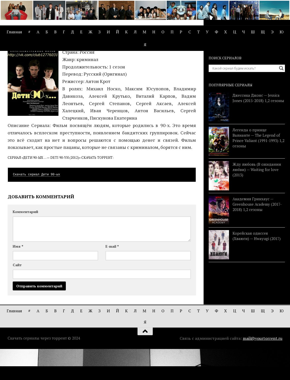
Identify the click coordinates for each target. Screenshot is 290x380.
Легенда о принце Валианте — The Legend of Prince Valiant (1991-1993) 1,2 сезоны (258, 168)
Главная (14, 32)
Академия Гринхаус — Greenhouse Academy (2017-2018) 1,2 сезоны (257, 235)
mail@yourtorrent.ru (262, 369)
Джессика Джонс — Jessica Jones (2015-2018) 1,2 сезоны (258, 129)
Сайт (17, 295)
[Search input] (244, 99)
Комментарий (25, 242)
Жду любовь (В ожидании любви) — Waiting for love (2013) (257, 200)
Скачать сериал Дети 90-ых (36, 205)
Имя (18, 277)
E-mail (112, 277)
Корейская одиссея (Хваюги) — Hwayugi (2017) (257, 267)
